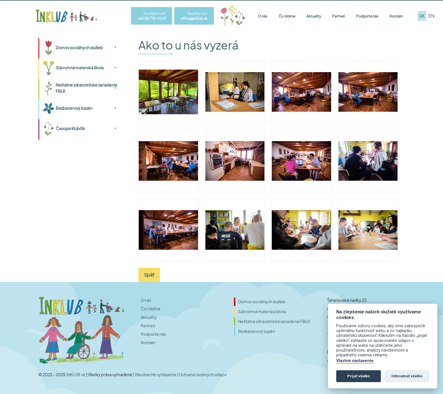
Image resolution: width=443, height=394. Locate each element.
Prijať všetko (358, 376)
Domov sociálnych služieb (79, 47)
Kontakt (396, 16)
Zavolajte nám (157, 16)
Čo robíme (287, 16)
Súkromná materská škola (80, 67)
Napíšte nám (200, 16)
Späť (149, 275)
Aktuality (314, 16)
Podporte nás (367, 16)
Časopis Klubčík (70, 128)
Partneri (338, 16)
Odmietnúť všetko (406, 376)
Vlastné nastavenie (354, 360)
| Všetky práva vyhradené (109, 374)
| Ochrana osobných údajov (202, 374)
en (431, 16)
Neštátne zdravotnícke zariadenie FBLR (86, 88)
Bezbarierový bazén (74, 108)
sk (422, 16)
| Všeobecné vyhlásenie (155, 374)
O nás (262, 16)
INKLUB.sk (76, 374)
